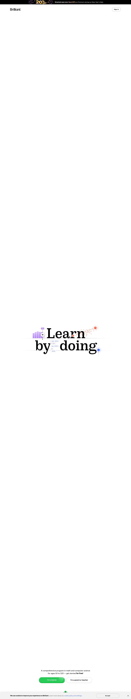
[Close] (128, 695)
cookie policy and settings (73, 696)
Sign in (116, 9)
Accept (107, 696)
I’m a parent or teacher (79, 681)
